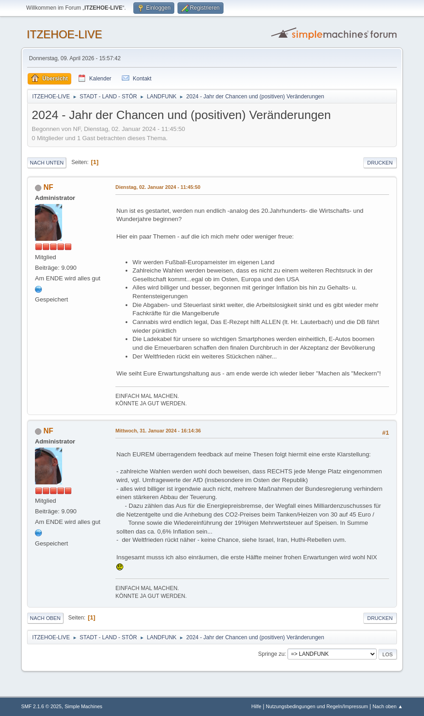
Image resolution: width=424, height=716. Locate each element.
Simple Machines (83, 706)
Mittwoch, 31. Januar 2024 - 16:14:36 (158, 430)
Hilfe (257, 706)
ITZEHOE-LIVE (64, 34)
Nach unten (46, 162)
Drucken (380, 162)
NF (48, 187)
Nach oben (45, 618)
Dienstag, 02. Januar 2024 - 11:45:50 (158, 187)
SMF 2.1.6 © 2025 (41, 706)
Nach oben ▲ (387, 706)
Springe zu (271, 654)
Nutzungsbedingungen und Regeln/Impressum (317, 706)
